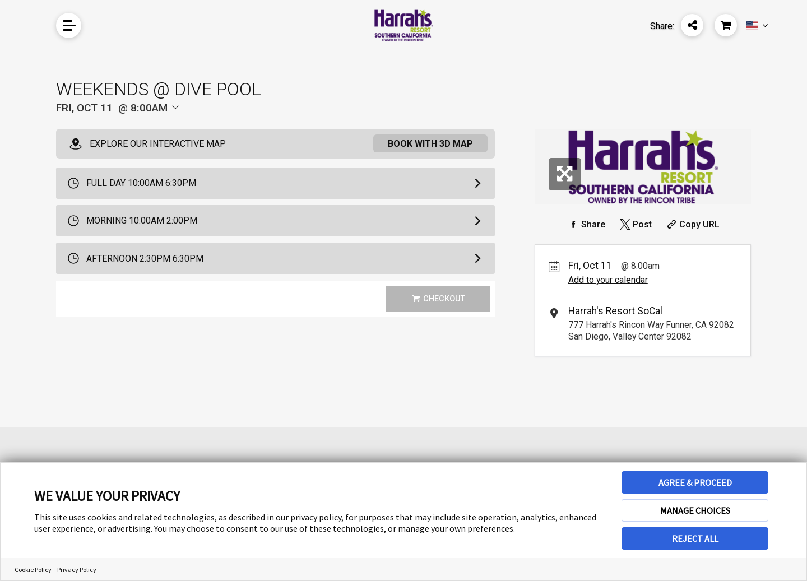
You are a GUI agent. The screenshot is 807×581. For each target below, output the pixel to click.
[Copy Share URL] (692, 224)
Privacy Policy (76, 569)
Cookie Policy (33, 569)
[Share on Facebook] (585, 224)
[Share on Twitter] (635, 224)
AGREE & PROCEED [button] (695, 482)
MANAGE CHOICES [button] (695, 510)
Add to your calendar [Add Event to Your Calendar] (608, 280)
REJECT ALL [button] (695, 538)
